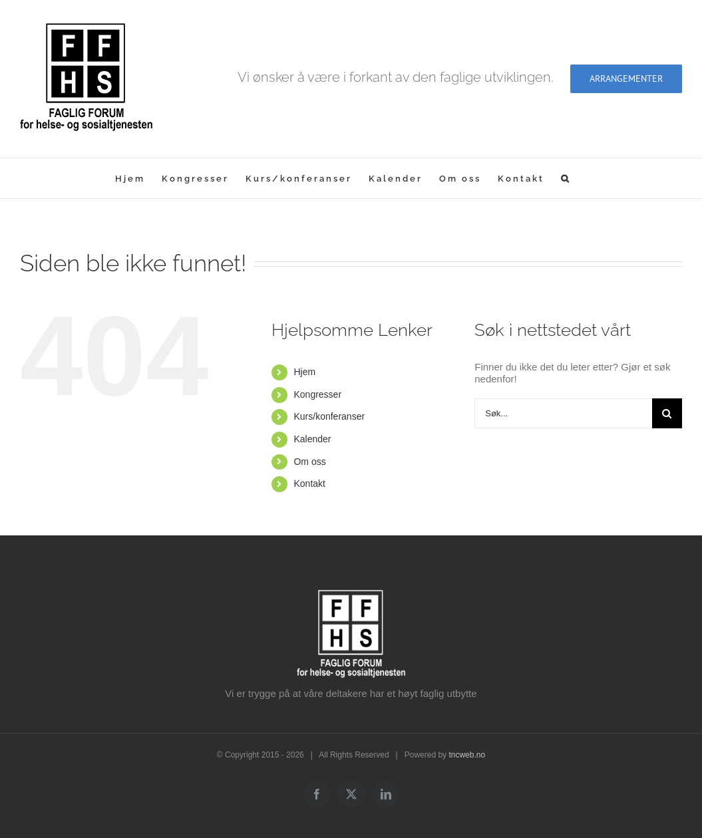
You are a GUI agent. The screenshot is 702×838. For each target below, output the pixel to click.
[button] (566, 178)
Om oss (309, 461)
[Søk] (667, 413)
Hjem (304, 371)
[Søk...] (563, 413)
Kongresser (317, 394)
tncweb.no (466, 755)
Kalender (312, 439)
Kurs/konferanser (329, 416)
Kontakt (309, 483)
